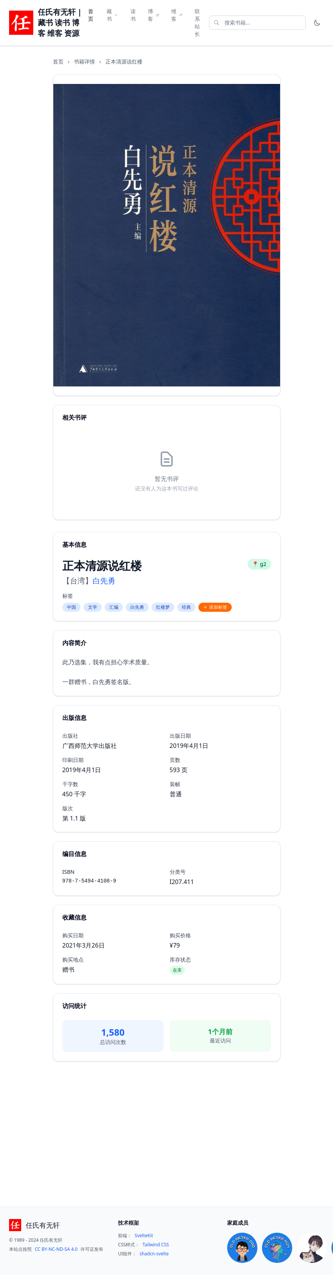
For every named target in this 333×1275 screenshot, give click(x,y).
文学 (92, 607)
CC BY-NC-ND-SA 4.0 (56, 1249)
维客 (177, 15)
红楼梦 (163, 607)
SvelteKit (144, 1236)
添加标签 (215, 607)
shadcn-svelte (154, 1254)
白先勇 (104, 580)
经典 (186, 607)
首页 (90, 15)
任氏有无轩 (43, 1225)
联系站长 (197, 22)
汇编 (113, 607)
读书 (133, 15)
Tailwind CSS (155, 1245)
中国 (71, 607)
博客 (153, 15)
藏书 (112, 15)
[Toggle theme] (317, 22)
